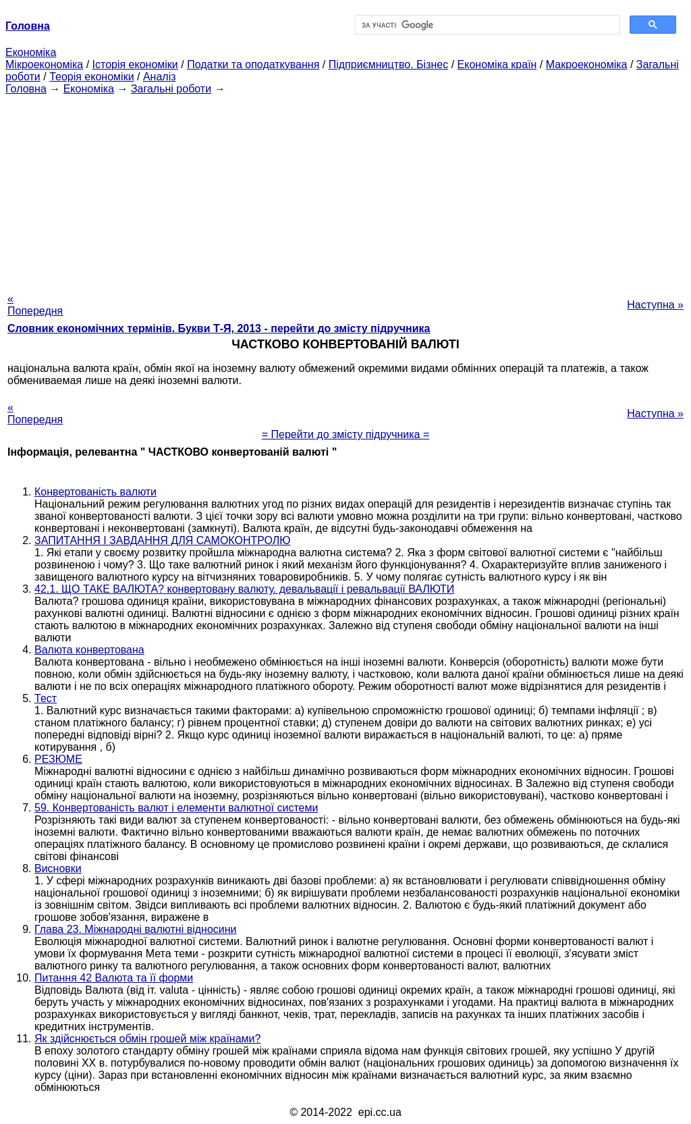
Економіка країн (497, 64)
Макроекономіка (587, 64)
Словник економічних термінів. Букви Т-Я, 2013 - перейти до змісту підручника (219, 328)
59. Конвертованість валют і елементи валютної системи (176, 807)
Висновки (58, 868)
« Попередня (35, 305)
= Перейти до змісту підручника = (346, 434)
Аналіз (159, 76)
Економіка (30, 52)
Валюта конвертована (89, 649)
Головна (26, 89)
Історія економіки (135, 64)
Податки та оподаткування (253, 64)
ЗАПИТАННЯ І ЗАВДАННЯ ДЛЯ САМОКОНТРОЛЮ (162, 540)
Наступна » (655, 305)
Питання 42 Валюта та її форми (113, 978)
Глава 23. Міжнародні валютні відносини (135, 929)
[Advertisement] (345, 189)
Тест (45, 698)
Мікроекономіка (44, 64)
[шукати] (486, 25)
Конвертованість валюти (95, 492)
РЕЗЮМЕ (58, 759)
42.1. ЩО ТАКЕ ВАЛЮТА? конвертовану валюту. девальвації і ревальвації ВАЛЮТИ (244, 589)
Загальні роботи (171, 89)
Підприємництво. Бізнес (389, 64)
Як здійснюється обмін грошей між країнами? (147, 1038)
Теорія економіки (91, 76)
